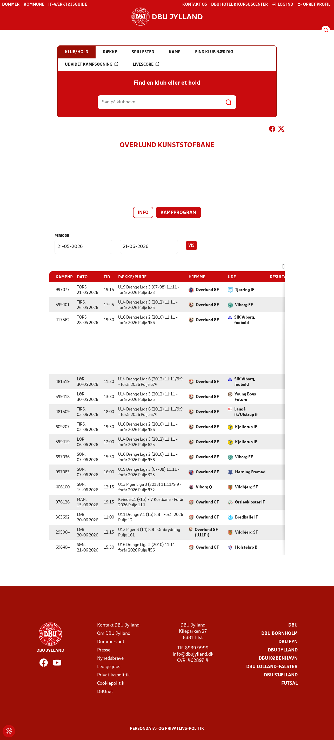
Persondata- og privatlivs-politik (167, 729)
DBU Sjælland (281, 675)
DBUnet (105, 692)
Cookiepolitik (110, 683)
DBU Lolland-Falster (272, 667)
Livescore (146, 64)
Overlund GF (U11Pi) (206, 532)
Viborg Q (204, 487)
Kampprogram (178, 213)
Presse (103, 650)
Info (143, 213)
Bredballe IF (246, 517)
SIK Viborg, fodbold (244, 320)
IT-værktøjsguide (67, 4)
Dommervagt (110, 642)
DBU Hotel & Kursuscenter (239, 4)
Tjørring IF (244, 290)
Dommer (10, 4)
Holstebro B (246, 547)
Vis (191, 245)
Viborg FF (244, 305)
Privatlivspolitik (113, 675)
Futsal (289, 683)
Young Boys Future (245, 397)
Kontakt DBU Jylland (118, 625)
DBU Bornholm (279, 633)
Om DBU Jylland (113, 633)
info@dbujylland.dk (193, 654)
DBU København (278, 658)
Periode (62, 236)
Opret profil (313, 4)
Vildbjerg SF (246, 487)
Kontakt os (194, 4)
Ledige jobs (108, 667)
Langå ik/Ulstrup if (246, 412)
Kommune (34, 4)
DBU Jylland (283, 650)
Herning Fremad (250, 472)
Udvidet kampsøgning (91, 64)
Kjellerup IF (246, 427)
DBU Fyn (288, 642)
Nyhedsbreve (110, 658)
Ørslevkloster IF (250, 502)
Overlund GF (207, 290)
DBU (293, 625)
